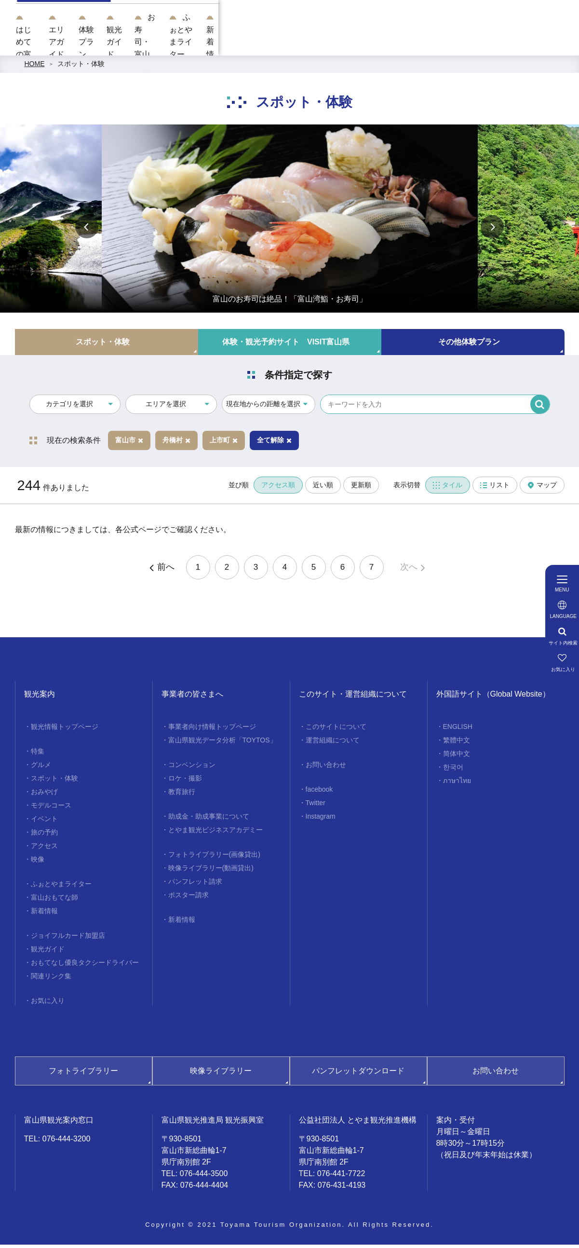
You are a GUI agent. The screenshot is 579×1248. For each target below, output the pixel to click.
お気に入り (48, 1004)
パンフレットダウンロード (358, 1074)
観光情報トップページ (64, 730)
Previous (86, 230)
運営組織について (333, 744)
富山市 (129, 444)
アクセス (44, 849)
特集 (37, 755)
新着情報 (44, 915)
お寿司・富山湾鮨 (420, 43)
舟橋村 (176, 444)
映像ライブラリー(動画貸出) (211, 872)
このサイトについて (336, 730)
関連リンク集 (51, 980)
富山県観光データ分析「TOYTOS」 (222, 744)
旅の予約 (44, 836)
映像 (37, 863)
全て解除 (274, 444)
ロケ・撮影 (185, 782)
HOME (35, 67)
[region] (366, 13)
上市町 (224, 444)
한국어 (453, 771)
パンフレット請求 (195, 885)
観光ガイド (354, 43)
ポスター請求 (188, 899)
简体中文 (456, 757)
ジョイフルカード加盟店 (68, 939)
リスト (495, 489)
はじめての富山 (180, 43)
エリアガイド (243, 43)
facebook (319, 793)
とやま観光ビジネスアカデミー (215, 833)
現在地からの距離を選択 (263, 407)
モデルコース (51, 809)
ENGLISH (457, 730)
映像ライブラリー (221, 1074)
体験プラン (300, 43)
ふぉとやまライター (497, 43)
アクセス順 (278, 489)
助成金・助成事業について (208, 820)
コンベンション (191, 768)
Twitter (315, 806)
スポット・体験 (81, 67)
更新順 (361, 489)
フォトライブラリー (83, 1074)
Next (492, 230)
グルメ (41, 768)
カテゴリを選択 (69, 407)
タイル (447, 489)
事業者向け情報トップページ (212, 730)
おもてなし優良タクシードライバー (85, 966)
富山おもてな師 (54, 901)
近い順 (323, 489)
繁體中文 (456, 744)
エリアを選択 (166, 407)
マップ (542, 489)
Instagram (321, 820)
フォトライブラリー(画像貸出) (214, 858)
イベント (44, 822)
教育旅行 (181, 795)
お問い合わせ (326, 768)
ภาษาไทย (457, 784)
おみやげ (44, 795)
